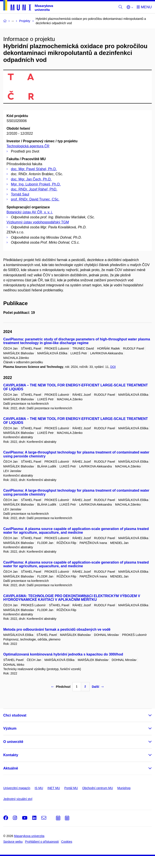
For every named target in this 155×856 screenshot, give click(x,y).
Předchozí (60, 686)
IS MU (39, 788)
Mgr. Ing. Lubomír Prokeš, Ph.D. (36, 184)
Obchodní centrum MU (97, 788)
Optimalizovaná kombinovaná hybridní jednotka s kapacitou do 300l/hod (63, 654)
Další (97, 686)
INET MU (54, 788)
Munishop (124, 788)
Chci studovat (14, 715)
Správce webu (13, 841)
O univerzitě (13, 742)
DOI (113, 367)
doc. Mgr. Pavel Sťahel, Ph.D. (34, 169)
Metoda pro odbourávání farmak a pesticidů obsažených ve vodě (57, 629)
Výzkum (9, 728)
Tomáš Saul (20, 194)
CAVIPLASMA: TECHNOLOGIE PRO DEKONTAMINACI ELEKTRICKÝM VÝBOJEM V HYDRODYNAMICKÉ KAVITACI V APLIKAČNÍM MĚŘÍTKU (71, 598)
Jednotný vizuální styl (17, 799)
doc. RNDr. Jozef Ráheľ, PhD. (34, 189)
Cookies (66, 841)
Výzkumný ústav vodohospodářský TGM (38, 222)
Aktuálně (10, 768)
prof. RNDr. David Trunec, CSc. (35, 199)
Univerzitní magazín (16, 788)
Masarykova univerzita (29, 836)
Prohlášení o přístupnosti (42, 841)
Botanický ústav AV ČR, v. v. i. (30, 212)
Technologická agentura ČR (28, 146)
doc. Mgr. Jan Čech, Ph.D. (31, 179)
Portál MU (71, 788)
